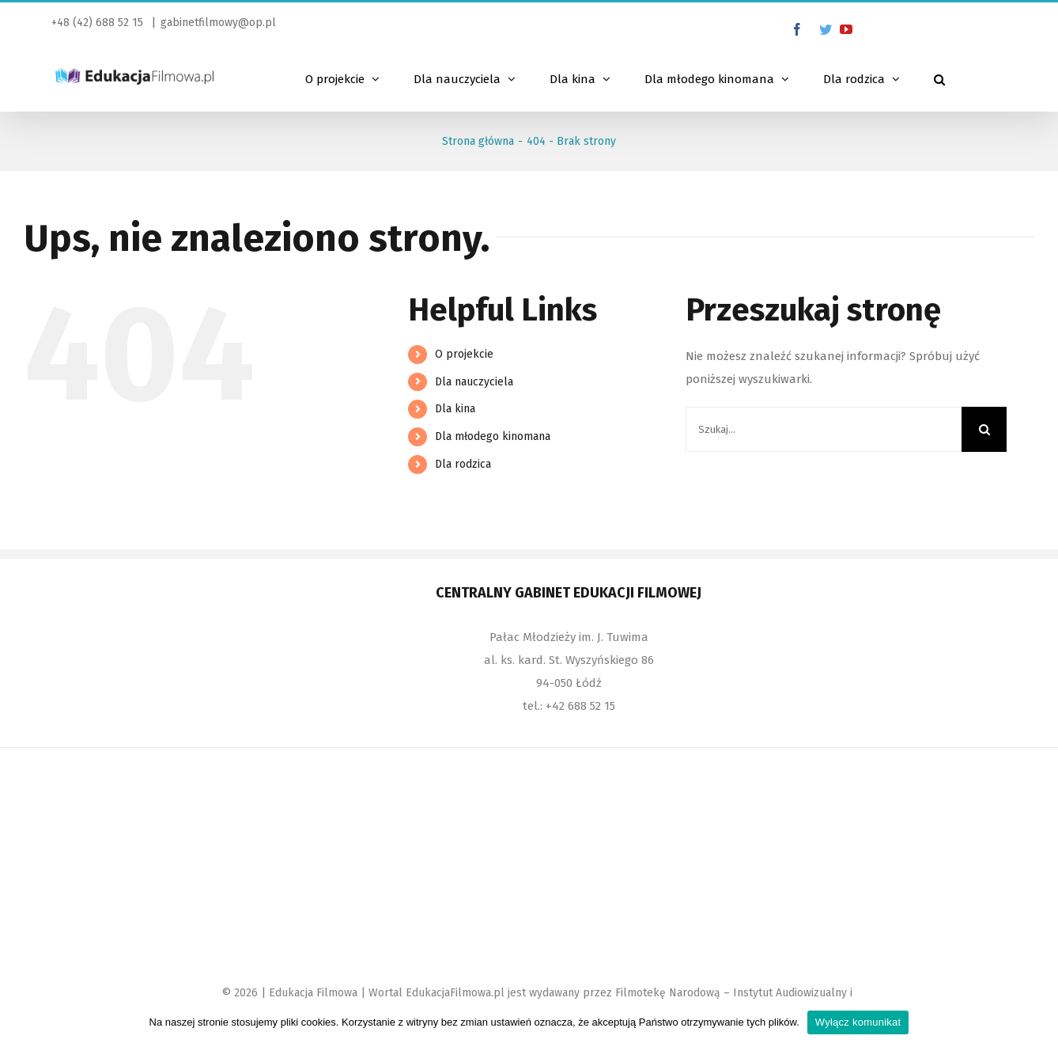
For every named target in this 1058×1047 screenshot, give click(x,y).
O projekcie (464, 354)
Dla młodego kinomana (492, 436)
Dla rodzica (463, 464)
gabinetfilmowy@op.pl (218, 22)
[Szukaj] (939, 77)
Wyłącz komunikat (858, 1022)
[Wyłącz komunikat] (1038, 1022)
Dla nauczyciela (474, 382)
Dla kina (455, 408)
